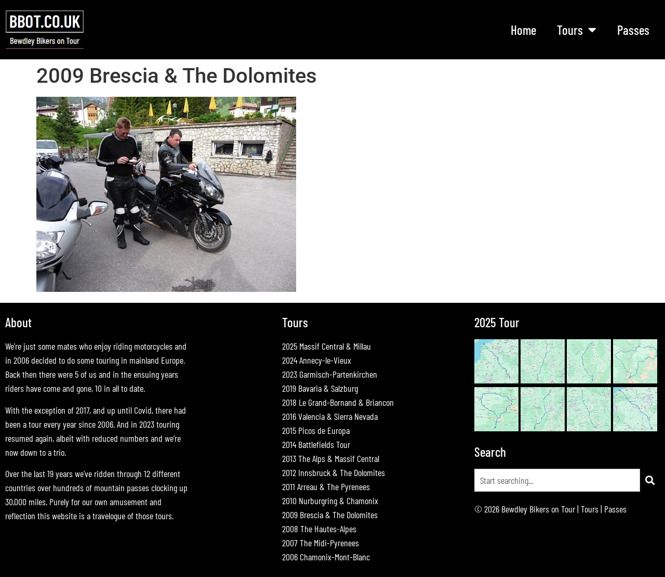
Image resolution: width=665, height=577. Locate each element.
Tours (576, 29)
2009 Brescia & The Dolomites (330, 514)
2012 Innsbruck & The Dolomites (333, 472)
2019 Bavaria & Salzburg (320, 388)
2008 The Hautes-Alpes (319, 528)
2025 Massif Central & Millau (326, 346)
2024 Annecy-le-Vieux (316, 360)
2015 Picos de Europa (316, 430)
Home (523, 29)
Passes (633, 29)
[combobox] (557, 480)
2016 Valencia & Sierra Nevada (330, 416)
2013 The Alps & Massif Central (330, 458)
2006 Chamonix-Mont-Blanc (326, 556)
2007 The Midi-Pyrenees (320, 542)
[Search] (650, 480)
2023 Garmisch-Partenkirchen (329, 374)
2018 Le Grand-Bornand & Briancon (338, 402)
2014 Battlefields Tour (316, 444)
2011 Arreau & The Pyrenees (326, 486)
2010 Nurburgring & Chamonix (330, 500)
